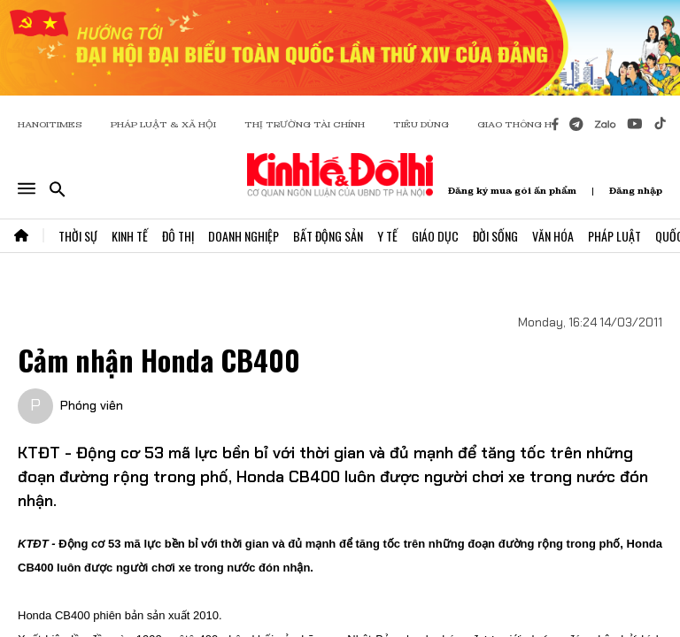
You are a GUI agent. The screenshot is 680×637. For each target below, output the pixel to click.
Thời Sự (77, 235)
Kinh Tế (130, 235)
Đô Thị (178, 235)
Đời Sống (495, 235)
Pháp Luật (614, 235)
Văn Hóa (553, 235)
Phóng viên (91, 405)
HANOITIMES (50, 124)
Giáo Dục (435, 235)
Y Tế (387, 235)
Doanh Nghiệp (243, 235)
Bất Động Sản (328, 235)
